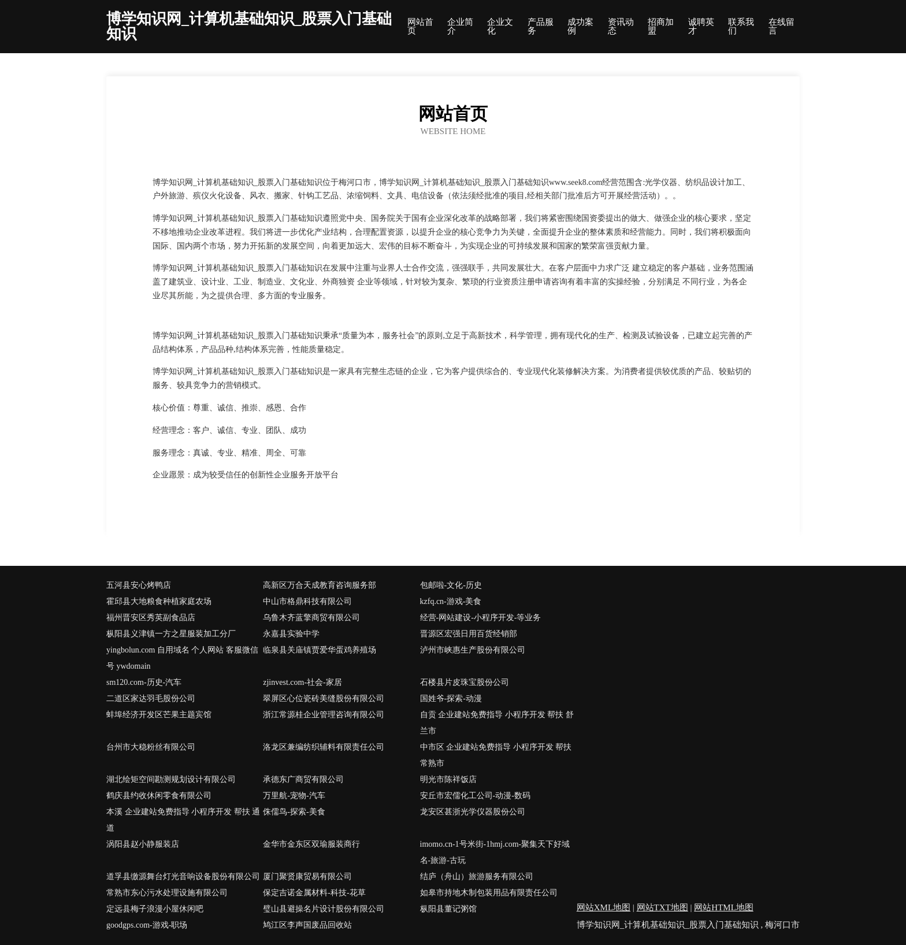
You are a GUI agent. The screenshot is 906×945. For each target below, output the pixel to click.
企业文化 (500, 26)
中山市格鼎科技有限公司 (307, 601)
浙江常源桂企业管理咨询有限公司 (323, 714)
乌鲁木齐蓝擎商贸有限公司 (311, 617)
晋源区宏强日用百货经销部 (468, 633)
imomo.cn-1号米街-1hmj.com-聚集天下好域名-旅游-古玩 (495, 852)
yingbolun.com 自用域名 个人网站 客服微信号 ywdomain (182, 658)
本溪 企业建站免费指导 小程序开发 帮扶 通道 (183, 819)
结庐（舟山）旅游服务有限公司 (476, 876)
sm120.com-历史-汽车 (143, 682)
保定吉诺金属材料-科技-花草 (314, 892)
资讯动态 (621, 26)
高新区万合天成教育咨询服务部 (319, 585)
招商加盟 (661, 26)
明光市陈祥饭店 (448, 779)
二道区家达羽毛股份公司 (150, 698)
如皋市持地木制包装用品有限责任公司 (489, 892)
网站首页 (420, 26)
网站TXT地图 (662, 907)
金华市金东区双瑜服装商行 (311, 844)
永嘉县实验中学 (291, 633)
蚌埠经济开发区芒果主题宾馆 (158, 714)
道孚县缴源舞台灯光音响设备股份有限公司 (183, 876)
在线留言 (781, 26)
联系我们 (741, 26)
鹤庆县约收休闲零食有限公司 (158, 795)
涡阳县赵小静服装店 (142, 844)
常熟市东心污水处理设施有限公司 (167, 892)
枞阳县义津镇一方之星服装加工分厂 (171, 633)
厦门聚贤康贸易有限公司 (307, 876)
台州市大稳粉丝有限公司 (150, 747)
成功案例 (580, 26)
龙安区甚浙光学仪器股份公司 (472, 811)
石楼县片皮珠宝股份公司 (464, 682)
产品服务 (541, 26)
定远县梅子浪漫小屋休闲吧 (154, 909)
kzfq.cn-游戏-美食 (451, 601)
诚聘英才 (701, 26)
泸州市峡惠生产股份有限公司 (472, 650)
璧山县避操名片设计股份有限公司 (323, 909)
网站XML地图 (603, 907)
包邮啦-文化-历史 (451, 585)
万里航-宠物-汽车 (294, 795)
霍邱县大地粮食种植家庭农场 (158, 601)
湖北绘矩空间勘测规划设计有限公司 (171, 779)
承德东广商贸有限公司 (303, 779)
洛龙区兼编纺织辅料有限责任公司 (323, 747)
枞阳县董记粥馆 (448, 909)
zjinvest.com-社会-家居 (302, 682)
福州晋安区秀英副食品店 (150, 617)
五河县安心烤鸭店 (138, 585)
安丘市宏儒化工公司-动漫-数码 (475, 795)
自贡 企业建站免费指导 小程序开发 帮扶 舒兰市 (497, 722)
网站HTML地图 (723, 907)
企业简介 (460, 26)
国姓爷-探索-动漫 (451, 698)
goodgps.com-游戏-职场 (146, 925)
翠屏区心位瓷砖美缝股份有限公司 (323, 698)
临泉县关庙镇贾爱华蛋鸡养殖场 (319, 650)
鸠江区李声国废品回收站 (307, 925)
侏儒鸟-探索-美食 (294, 811)
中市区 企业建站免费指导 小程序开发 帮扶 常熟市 (496, 755)
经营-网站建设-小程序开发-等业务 (480, 617)
